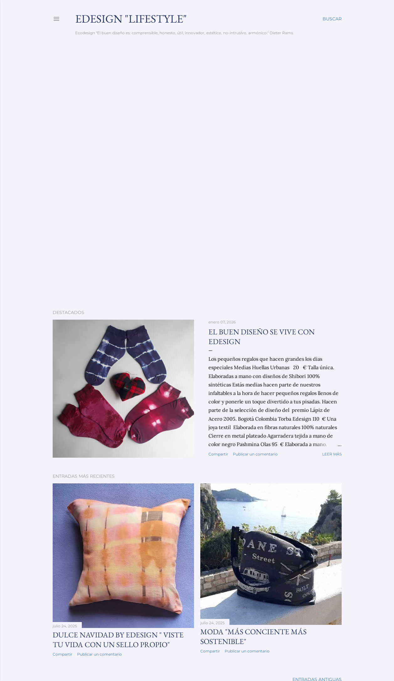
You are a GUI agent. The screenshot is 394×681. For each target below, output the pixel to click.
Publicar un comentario (255, 454)
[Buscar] (332, 18)
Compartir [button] (218, 454)
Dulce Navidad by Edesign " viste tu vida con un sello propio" (118, 639)
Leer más (332, 454)
